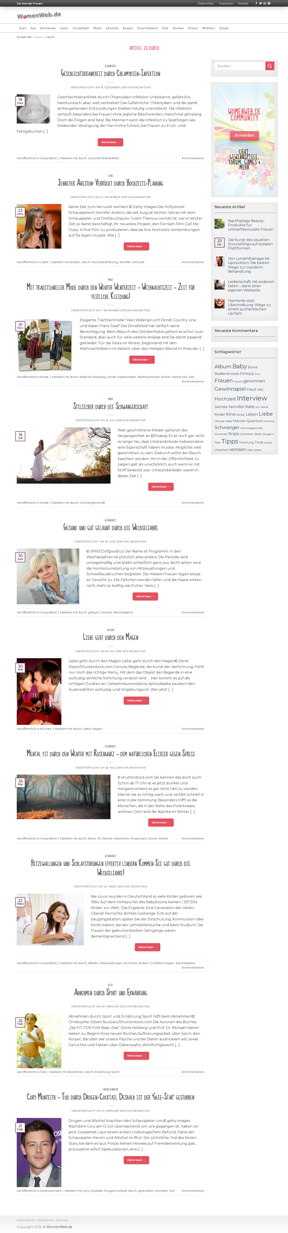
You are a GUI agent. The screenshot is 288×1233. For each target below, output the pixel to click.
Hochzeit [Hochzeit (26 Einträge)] (225, 399)
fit (99, 838)
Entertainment (147, 28)
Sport (115, 1072)
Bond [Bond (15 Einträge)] (252, 367)
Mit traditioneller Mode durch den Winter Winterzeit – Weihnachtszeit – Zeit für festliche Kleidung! (111, 292)
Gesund (106, 612)
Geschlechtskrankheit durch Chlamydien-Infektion (110, 73)
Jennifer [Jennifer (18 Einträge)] (236, 406)
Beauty (128, 28)
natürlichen (121, 838)
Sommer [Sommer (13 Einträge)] (246, 434)
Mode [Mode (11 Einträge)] (228, 421)
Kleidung (99, 377)
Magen (97, 728)
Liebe (64, 28)
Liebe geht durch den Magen (110, 637)
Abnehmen (75, 1072)
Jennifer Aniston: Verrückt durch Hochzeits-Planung (110, 183)
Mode (97, 28)
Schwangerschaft (92, 502)
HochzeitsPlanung (105, 262)
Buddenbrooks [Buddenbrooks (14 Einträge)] (227, 374)
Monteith (161, 1190)
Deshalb (96, 1190)
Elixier (92, 838)
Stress (152, 838)
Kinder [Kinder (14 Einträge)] (220, 414)
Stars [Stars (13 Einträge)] (258, 434)
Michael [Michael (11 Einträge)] (219, 421)
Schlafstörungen (162, 963)
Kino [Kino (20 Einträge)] (231, 414)
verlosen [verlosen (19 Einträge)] (237, 449)
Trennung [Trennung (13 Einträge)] (246, 442)
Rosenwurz (139, 838)
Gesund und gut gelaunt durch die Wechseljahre (110, 528)
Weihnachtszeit (148, 377)
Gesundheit (81, 28)
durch (82, 158)
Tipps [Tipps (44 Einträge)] (229, 441)
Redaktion (142, 87)
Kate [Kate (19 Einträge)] (250, 406)
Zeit (191, 377)
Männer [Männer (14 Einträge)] (239, 421)
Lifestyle (112, 28)
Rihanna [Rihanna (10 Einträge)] (269, 421)
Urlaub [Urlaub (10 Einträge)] (268, 442)
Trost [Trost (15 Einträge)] (259, 442)
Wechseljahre (123, 612)
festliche (86, 377)
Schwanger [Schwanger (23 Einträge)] (227, 427)
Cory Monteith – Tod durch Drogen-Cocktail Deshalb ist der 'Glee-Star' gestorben (110, 1097)
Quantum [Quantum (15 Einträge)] (255, 421)
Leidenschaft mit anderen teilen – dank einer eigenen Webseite (251, 286)
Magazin (38, 37)
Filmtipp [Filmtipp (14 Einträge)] (247, 374)
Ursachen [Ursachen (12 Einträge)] (221, 450)
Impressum (226, 3)
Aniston (75, 262)
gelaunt (93, 612)
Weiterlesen (110, 142)
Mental (107, 838)
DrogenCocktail (115, 1190)
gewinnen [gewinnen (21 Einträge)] (254, 381)
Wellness (208, 28)
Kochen (178, 28)
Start (22, 28)
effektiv (93, 963)
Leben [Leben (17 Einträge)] (252, 414)
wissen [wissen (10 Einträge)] (257, 450)
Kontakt (243, 3)
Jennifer (125, 262)
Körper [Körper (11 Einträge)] (241, 414)
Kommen (131, 963)
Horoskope (48, 28)
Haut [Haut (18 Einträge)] (251, 389)
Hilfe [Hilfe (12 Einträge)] (260, 389)
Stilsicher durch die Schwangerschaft (110, 407)
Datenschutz (206, 3)
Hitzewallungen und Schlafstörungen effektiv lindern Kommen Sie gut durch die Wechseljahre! (110, 868)
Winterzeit (179, 377)
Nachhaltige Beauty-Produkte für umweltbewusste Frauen (250, 225)
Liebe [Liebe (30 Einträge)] (266, 414)
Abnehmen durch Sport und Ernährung (110, 993)
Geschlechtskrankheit (103, 158)
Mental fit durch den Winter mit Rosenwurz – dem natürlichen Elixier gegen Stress (111, 754)
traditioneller (126, 377)
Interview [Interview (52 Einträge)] (252, 398)
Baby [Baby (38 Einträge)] (239, 366)
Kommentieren (193, 158)
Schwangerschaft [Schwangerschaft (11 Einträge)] (251, 428)
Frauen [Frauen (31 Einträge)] (224, 380)
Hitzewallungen (111, 963)
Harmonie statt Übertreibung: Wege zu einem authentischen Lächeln (249, 307)
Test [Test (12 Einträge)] (217, 442)
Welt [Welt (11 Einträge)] (250, 450)
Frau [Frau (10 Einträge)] (257, 374)
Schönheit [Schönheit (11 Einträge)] (221, 434)
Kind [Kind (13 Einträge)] (264, 407)
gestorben (145, 1190)
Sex (33, 28)
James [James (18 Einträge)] (221, 406)
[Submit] (269, 66)
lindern (144, 963)
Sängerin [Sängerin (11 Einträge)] (268, 434)
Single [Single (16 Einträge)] (233, 434)
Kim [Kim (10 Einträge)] (257, 407)
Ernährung (102, 1072)
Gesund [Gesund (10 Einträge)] (238, 381)
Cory (85, 1190)
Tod (171, 1190)
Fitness (193, 28)
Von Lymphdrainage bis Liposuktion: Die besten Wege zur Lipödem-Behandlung (248, 265)
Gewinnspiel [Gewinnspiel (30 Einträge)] (230, 389)
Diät (165, 28)
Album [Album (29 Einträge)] (223, 366)
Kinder (224, 28)
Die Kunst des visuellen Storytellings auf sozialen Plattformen (250, 244)
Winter (166, 377)
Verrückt (138, 262)
